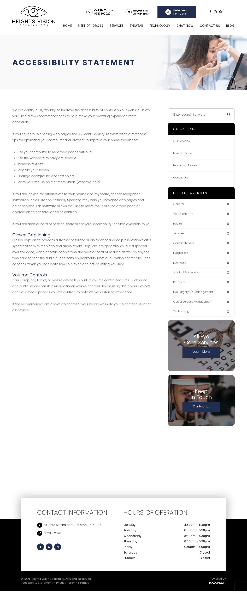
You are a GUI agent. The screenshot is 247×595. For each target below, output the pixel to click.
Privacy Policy (65, 587)
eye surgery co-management (196, 295)
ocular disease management (195, 305)
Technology (159, 26)
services (179, 234)
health (178, 224)
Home (67, 26)
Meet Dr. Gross (90, 26)
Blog (230, 26)
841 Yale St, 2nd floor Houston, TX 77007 (72, 529)
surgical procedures (188, 275)
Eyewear (136, 26)
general (179, 204)
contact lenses (185, 245)
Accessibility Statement (37, 587)
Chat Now (185, 26)
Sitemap (83, 587)
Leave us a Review (187, 165)
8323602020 (102, 13)
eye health (181, 265)
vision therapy (184, 214)
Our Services (182, 141)
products (180, 285)
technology (182, 315)
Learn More (201, 356)
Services (117, 26)
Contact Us (210, 26)
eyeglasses (181, 255)
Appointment (142, 13)
